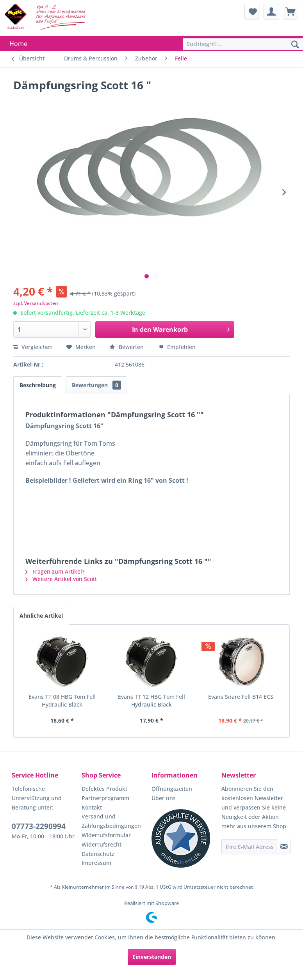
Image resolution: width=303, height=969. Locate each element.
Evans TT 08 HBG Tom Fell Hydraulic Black (62, 700)
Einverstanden (151, 956)
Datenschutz (98, 853)
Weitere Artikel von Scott (61, 579)
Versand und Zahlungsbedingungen (111, 821)
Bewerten (127, 347)
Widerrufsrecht (101, 844)
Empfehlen (177, 347)
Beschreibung (38, 385)
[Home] (18, 43)
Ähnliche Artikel (41, 615)
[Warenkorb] (290, 11)
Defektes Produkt (104, 788)
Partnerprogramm (105, 798)
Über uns (164, 798)
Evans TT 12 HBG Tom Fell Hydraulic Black (151, 700)
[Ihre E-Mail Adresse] (249, 846)
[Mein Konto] (271, 11)
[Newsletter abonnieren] (284, 846)
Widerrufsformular (106, 835)
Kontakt (92, 807)
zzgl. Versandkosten (35, 303)
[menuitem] (252, 11)
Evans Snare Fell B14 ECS (240, 696)
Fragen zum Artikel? (54, 571)
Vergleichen (33, 347)
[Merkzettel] (252, 11)
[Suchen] (295, 45)
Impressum (96, 862)
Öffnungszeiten (172, 788)
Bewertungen (96, 385)
